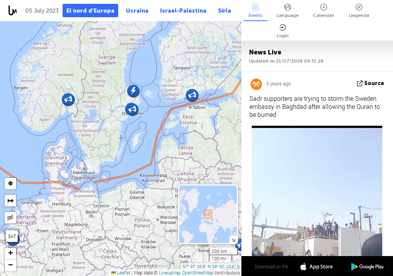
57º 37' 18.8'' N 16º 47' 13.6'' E (211, 266)
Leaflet (120, 272)
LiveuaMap (170, 272)
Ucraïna (137, 10)
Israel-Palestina (183, 10)
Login (283, 31)
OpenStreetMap (197, 272)
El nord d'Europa (90, 10)
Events (255, 11)
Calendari (323, 11)
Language (288, 11)
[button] (241, 244)
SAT (12, 236)
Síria (224, 10)
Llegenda (359, 11)
